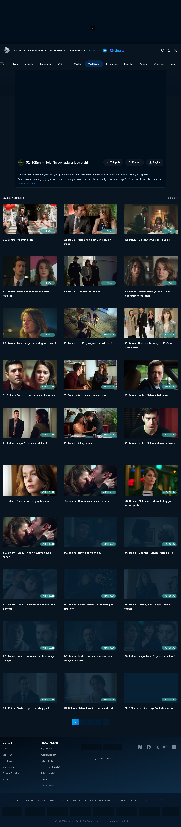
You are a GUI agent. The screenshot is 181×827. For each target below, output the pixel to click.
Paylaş (154, 162)
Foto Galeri (123, 63)
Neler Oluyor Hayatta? (50, 767)
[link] (7, 50)
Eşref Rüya (7, 761)
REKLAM (41, 800)
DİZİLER (7, 742)
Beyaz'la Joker (47, 748)
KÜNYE (53, 800)
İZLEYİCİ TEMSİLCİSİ (71, 800)
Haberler (139, 63)
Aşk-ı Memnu (8, 779)
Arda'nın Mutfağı (48, 773)
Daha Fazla (46, 785)
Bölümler (40, 63)
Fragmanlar (57, 63)
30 (105, 722)
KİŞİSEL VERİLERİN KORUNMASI (99, 800)
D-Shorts (74, 63)
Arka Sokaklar (8, 767)
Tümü (26, 63)
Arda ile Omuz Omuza (50, 779)
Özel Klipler (105, 63)
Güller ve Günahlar (11, 773)
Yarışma (155, 63)
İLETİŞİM (133, 800)
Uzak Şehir (7, 755)
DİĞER (161, 800)
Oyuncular (170, 63)
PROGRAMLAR (49, 742)
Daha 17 (6, 748)
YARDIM (121, 800)
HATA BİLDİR (148, 800)
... (98, 722)
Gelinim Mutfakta (48, 761)
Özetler (89, 63)
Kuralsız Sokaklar (48, 755)
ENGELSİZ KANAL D (24, 800)
